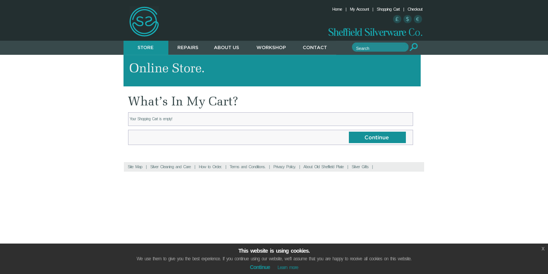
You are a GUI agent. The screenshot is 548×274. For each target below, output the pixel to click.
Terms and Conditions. (247, 166)
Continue (260, 267)
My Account (359, 9)
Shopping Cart (388, 9)
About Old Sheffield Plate (323, 166)
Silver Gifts (360, 166)
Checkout (415, 9)
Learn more (287, 267)
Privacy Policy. (284, 166)
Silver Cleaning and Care (170, 166)
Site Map (135, 166)
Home (337, 9)
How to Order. (210, 166)
